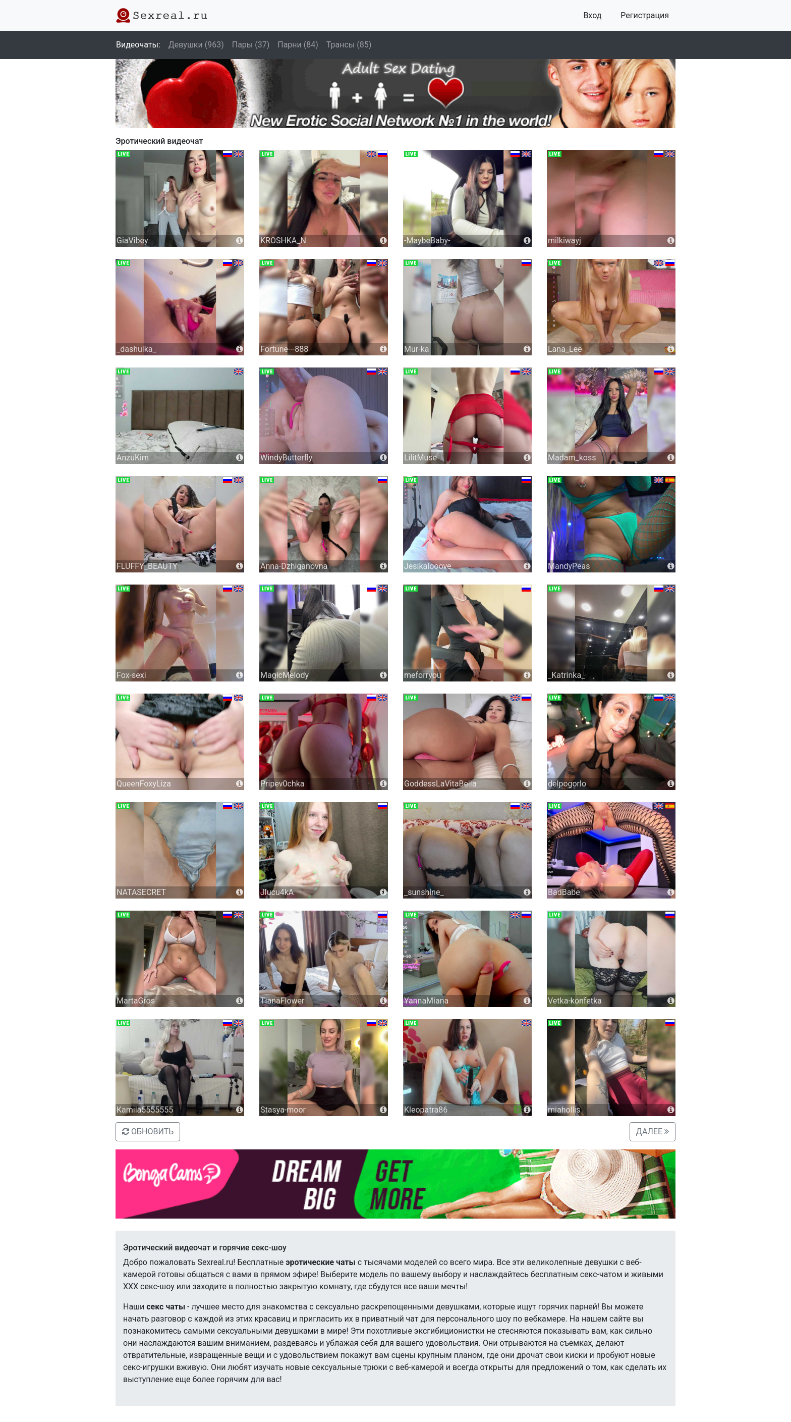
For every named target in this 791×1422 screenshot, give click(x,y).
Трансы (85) (348, 44)
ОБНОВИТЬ (148, 1131)
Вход (592, 15)
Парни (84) (297, 44)
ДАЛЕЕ (652, 1131)
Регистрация (644, 15)
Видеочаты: (138, 44)
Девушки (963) (196, 44)
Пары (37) (251, 44)
